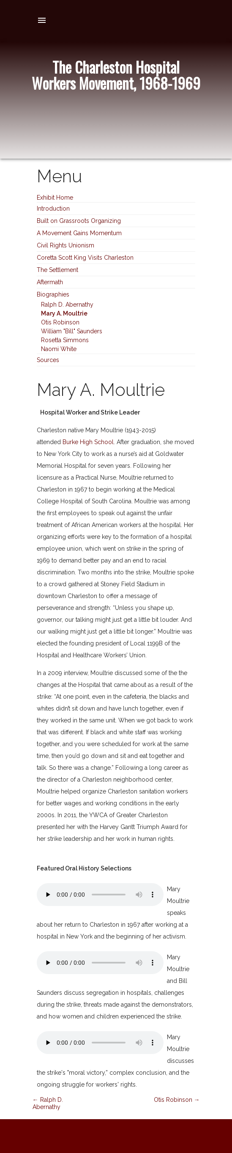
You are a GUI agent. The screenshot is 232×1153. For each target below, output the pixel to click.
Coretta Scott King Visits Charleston (85, 257)
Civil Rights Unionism (65, 245)
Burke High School (88, 442)
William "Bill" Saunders (71, 331)
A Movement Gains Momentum (79, 233)
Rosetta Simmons (65, 340)
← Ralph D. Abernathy (48, 1103)
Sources (48, 360)
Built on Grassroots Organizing (79, 220)
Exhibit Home (55, 197)
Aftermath (50, 282)
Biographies (53, 294)
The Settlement (57, 269)
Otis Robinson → (177, 1099)
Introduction (53, 208)
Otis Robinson (60, 322)
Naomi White (58, 349)
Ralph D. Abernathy (67, 304)
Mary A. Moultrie (64, 313)
